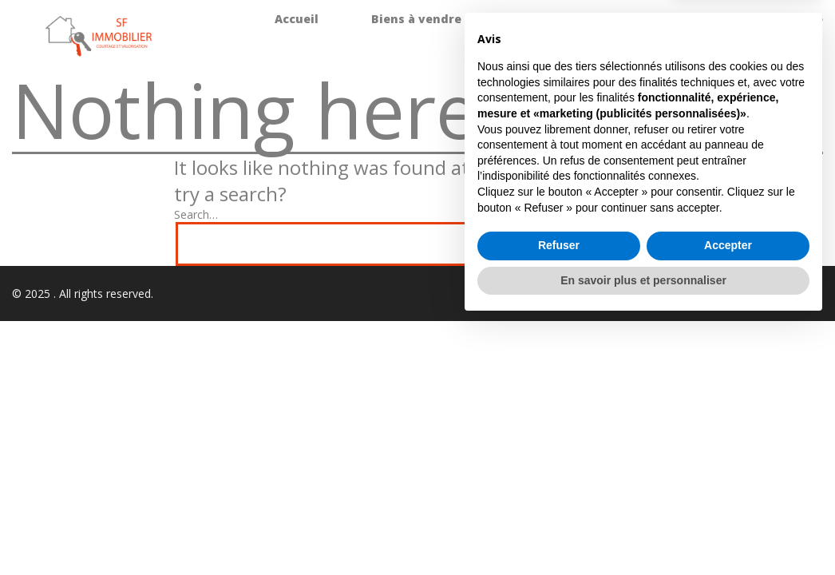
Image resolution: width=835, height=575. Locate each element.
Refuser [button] (559, 496)
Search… (196, 214)
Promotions (682, 18)
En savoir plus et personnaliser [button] (643, 531)
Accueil (297, 18)
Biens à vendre (416, 18)
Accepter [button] (728, 496)
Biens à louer (553, 18)
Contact (798, 47)
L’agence (796, 18)
